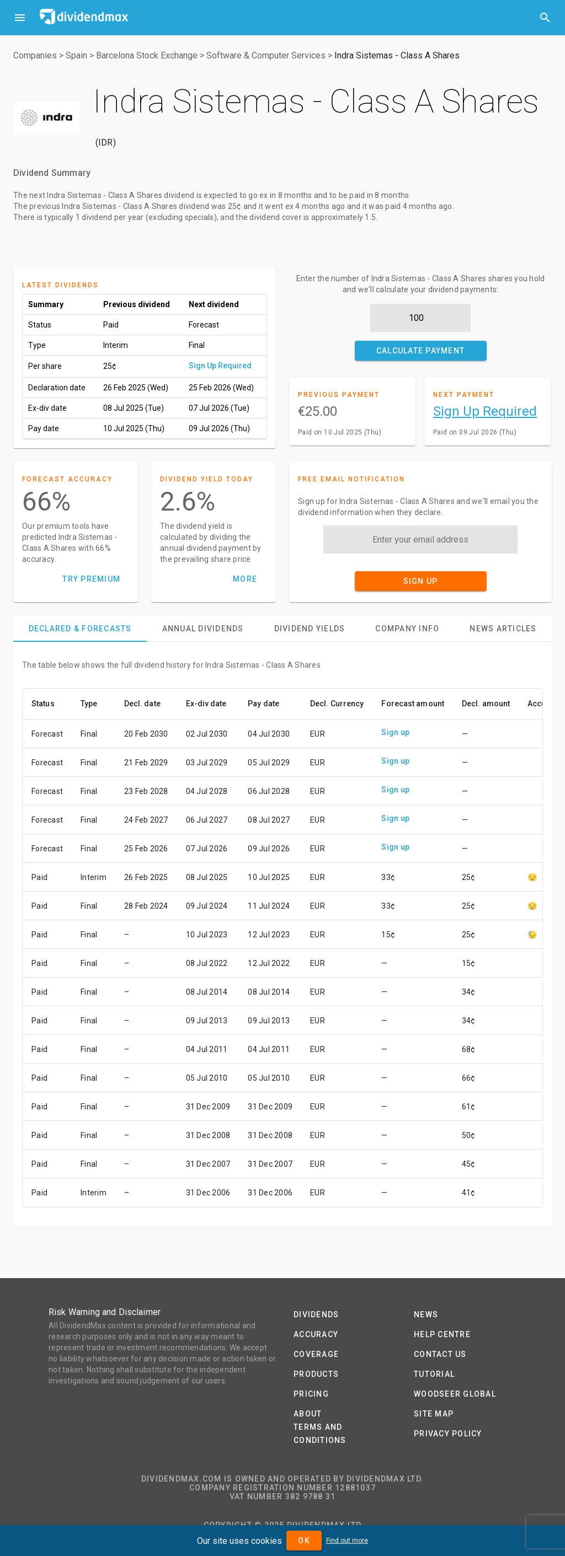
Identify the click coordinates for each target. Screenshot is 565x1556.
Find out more (347, 1540)
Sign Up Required (220, 365)
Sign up (395, 732)
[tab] (80, 628)
